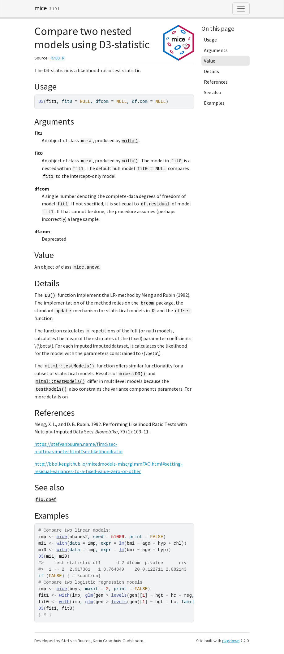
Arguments (216, 50)
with (62, 543)
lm (121, 543)
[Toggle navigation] (241, 8)
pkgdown (230, 640)
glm (89, 595)
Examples (214, 103)
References (216, 82)
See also (212, 92)
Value (209, 61)
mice (40, 8)
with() (130, 140)
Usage (210, 40)
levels (119, 595)
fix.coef (46, 499)
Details (211, 71)
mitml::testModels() (69, 366)
